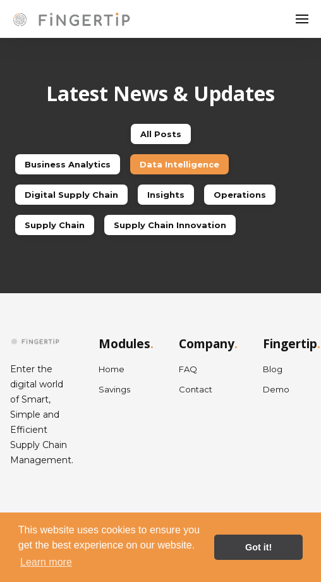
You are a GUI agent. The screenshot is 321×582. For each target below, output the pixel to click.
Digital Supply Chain (71, 195)
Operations (240, 195)
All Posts (160, 134)
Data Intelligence (179, 164)
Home (111, 369)
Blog (272, 369)
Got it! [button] (258, 547)
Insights (166, 195)
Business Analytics (68, 164)
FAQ (188, 369)
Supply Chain (55, 225)
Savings (114, 389)
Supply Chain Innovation (170, 225)
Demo (276, 389)
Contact (195, 389)
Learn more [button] (46, 562)
